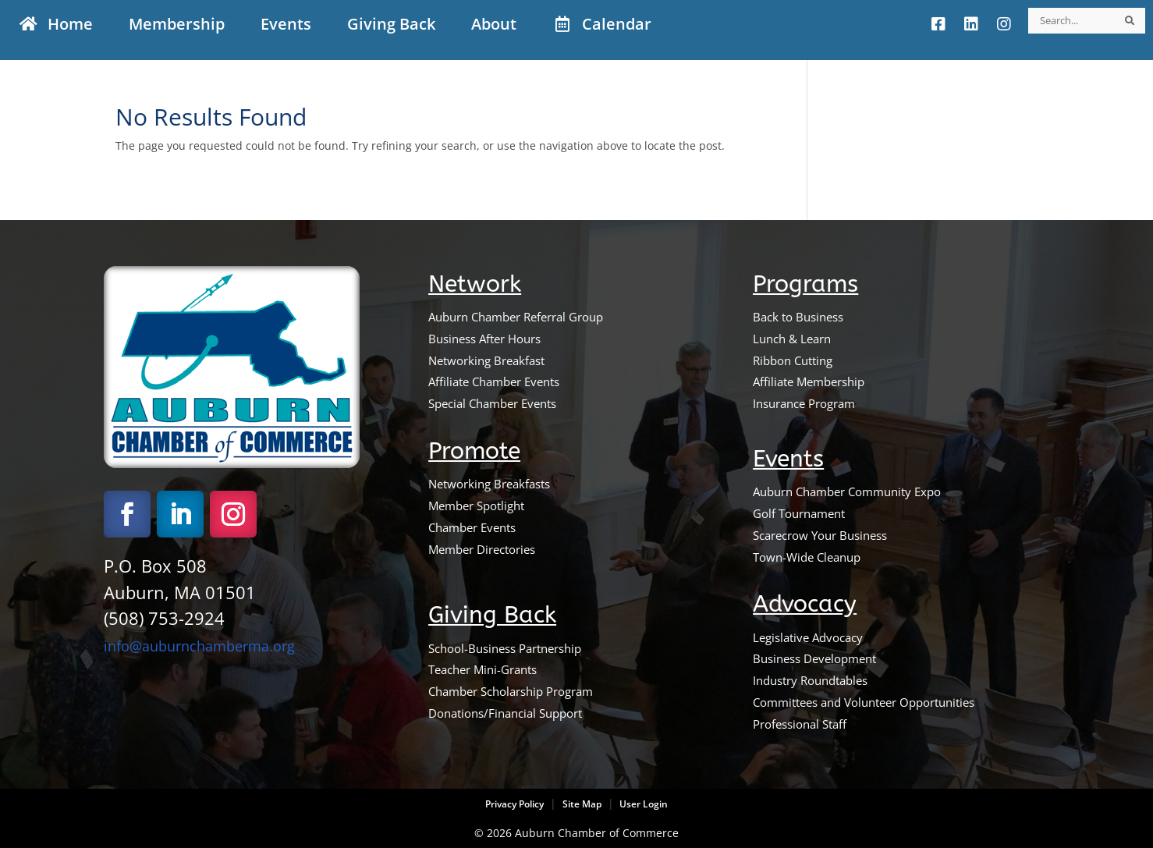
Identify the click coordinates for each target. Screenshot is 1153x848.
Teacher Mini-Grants (482, 669)
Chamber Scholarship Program (510, 691)
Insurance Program (804, 403)
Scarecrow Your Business (820, 535)
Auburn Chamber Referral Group (515, 317)
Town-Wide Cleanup (806, 557)
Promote (474, 451)
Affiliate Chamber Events (493, 381)
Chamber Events (472, 527)
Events (788, 459)
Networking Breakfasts (489, 483)
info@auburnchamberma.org (199, 646)
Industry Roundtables (810, 680)
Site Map (581, 803)
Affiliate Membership (808, 381)
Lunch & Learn (792, 338)
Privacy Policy (514, 803)
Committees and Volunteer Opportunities (863, 702)
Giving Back (492, 615)
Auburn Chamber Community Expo (847, 491)
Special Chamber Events (492, 403)
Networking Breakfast (486, 360)
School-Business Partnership (504, 648)
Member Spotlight (476, 505)
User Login (642, 803)
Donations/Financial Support (505, 713)
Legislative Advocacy (808, 637)
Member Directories (481, 549)
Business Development (814, 658)
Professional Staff (799, 724)
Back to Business (798, 317)
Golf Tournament (799, 513)
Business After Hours (484, 338)
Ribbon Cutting (792, 360)
